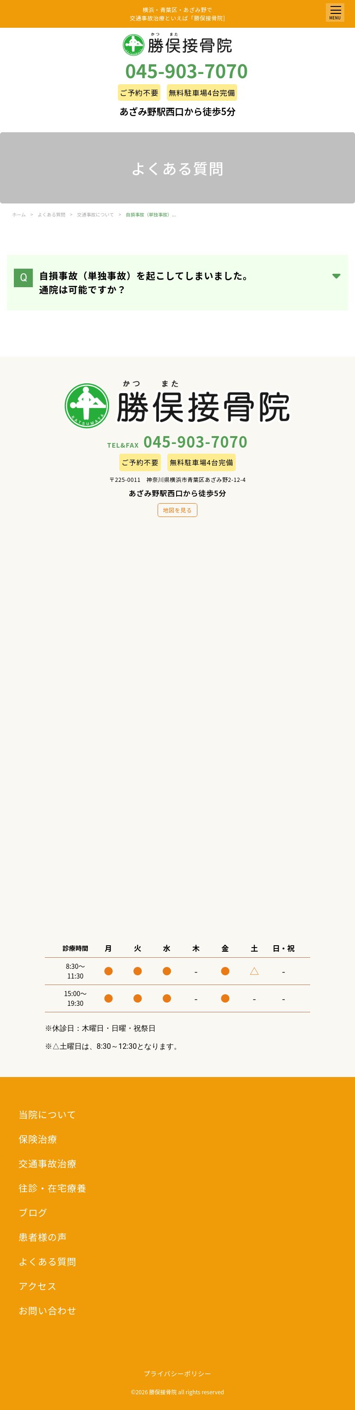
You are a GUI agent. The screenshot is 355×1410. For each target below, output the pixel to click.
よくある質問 (47, 1261)
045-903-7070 (186, 70)
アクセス (37, 1286)
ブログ (33, 1212)
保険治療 (37, 1138)
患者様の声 (42, 1237)
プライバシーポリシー (178, 1373)
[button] (335, 12)
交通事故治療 (47, 1163)
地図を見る (177, 510)
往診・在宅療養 (52, 1187)
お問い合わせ (47, 1310)
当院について (47, 1114)
